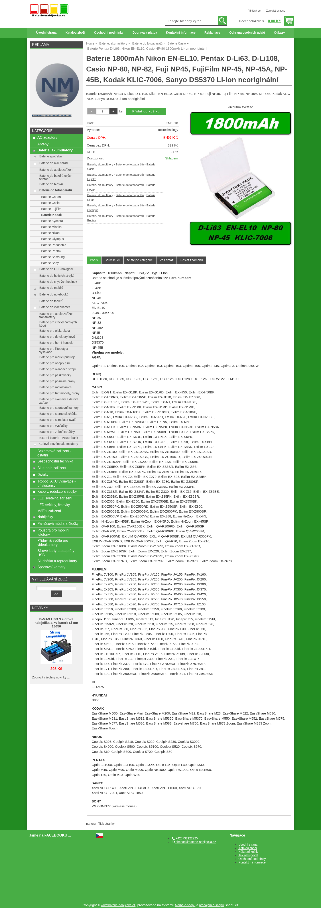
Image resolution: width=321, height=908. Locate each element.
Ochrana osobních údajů (247, 32)
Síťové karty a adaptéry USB (55, 553)
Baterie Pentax (51, 251)
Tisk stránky (106, 823)
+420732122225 (185, 838)
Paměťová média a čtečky (58, 523)
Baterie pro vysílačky (53, 426)
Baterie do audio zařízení (56, 169)
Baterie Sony (50, 263)
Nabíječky (45, 517)
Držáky (43, 474)
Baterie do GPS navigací (56, 269)
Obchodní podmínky (109, 32)
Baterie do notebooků (53, 294)
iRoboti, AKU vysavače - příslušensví (56, 483)
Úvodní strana (46, 32)
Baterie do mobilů (51, 287)
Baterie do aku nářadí (54, 163)
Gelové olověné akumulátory (58, 444)
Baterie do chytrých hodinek (58, 281)
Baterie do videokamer (54, 307)
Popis (94, 260)
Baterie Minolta (51, 227)
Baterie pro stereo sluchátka (58, 413)
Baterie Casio (50, 203)
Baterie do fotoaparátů (130, 164)
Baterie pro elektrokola (54, 330)
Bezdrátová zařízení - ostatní (54, 453)
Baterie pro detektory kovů (57, 336)
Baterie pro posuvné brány (57, 381)
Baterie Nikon (50, 233)
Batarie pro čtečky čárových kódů (58, 324)
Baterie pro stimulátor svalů (57, 419)
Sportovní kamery (51, 567)
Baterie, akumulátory (100, 164)
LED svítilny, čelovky (53, 505)
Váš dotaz (166, 260)
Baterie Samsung (53, 257)
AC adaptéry (47, 137)
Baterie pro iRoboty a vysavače (53, 350)
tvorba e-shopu (185, 905)
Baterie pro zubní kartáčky (57, 432)
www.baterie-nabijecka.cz (118, 905)
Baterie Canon (51, 197)
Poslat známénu (191, 260)
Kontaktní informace (181, 32)
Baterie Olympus (52, 239)
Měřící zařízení (49, 511)
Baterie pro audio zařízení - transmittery (57, 315)
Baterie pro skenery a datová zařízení (58, 401)
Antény (43, 144)
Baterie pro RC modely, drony (59, 393)
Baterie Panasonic (53, 245)
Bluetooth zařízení (51, 468)
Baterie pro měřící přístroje (57, 357)
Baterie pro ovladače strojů (57, 369)
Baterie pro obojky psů (54, 363)
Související (112, 260)
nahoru (91, 823)
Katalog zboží (75, 32)
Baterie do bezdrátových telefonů (55, 177)
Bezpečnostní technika (55, 461)
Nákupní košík (248, 851)
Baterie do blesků (51, 184)
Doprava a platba (144, 32)
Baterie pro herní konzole (56, 342)
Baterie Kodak (51, 215)
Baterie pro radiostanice (55, 387)
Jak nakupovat (248, 855)
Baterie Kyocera (52, 221)
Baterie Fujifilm (51, 209)
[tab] (94, 260)
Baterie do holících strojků (57, 275)
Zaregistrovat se (275, 10)
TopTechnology (168, 130)
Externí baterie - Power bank (58, 438)
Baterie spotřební (51, 156)
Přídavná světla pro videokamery (52, 542)
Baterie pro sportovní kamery (59, 407)
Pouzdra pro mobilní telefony (53, 532)
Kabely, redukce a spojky (57, 491)
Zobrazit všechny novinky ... (51, 677)
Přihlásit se (254, 10)
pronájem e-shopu (211, 905)
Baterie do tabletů (51, 301)
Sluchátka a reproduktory (57, 561)
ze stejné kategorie (140, 260)
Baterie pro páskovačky (55, 375)
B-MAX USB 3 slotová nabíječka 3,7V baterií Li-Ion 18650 (56, 622)
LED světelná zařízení (54, 498)
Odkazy (279, 32)
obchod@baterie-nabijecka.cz (194, 842)
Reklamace (212, 32)
